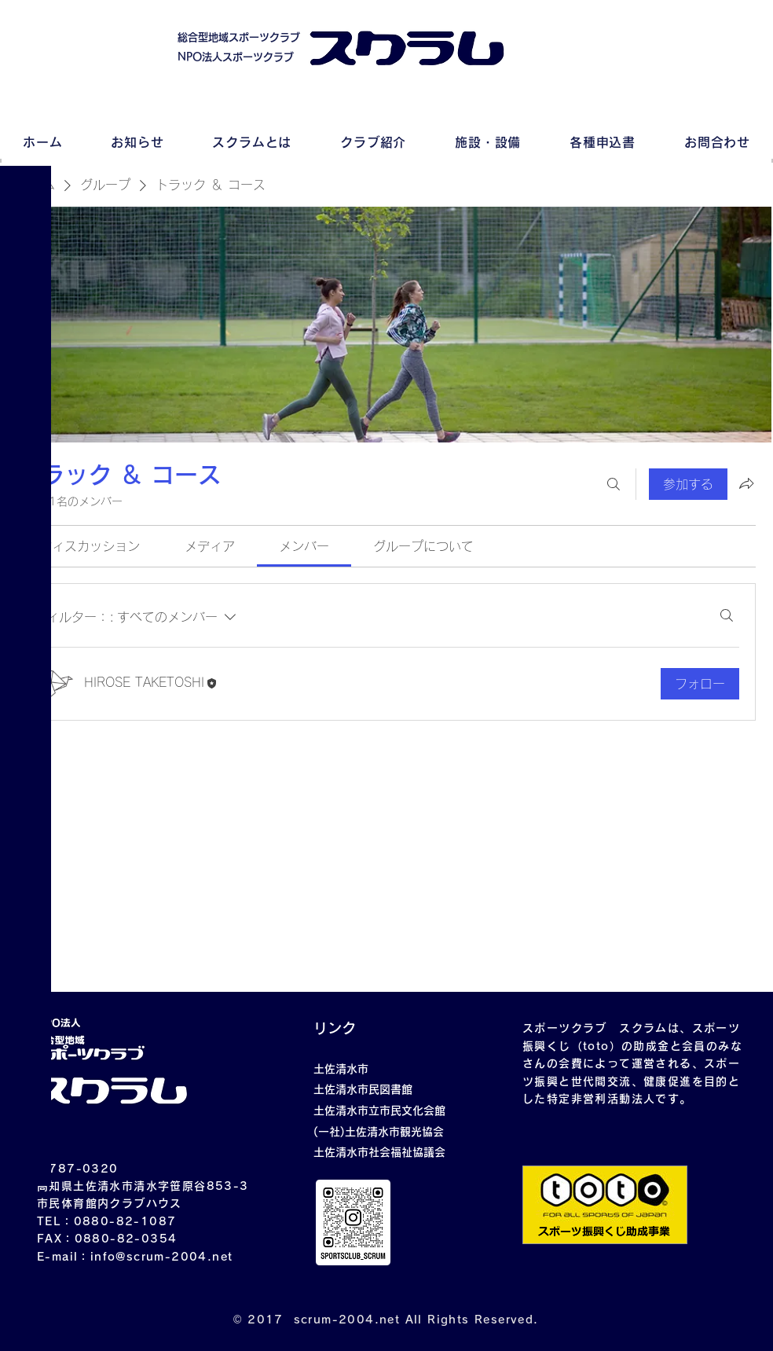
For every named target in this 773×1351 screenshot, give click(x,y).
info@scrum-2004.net (161, 1256)
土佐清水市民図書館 (362, 1089)
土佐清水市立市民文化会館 (379, 1110)
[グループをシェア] (746, 483)
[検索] (613, 484)
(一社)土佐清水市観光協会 (378, 1131)
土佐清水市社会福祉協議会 (379, 1152)
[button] (27, 23)
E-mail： (63, 1256)
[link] (89, 546)
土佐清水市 (340, 1068)
